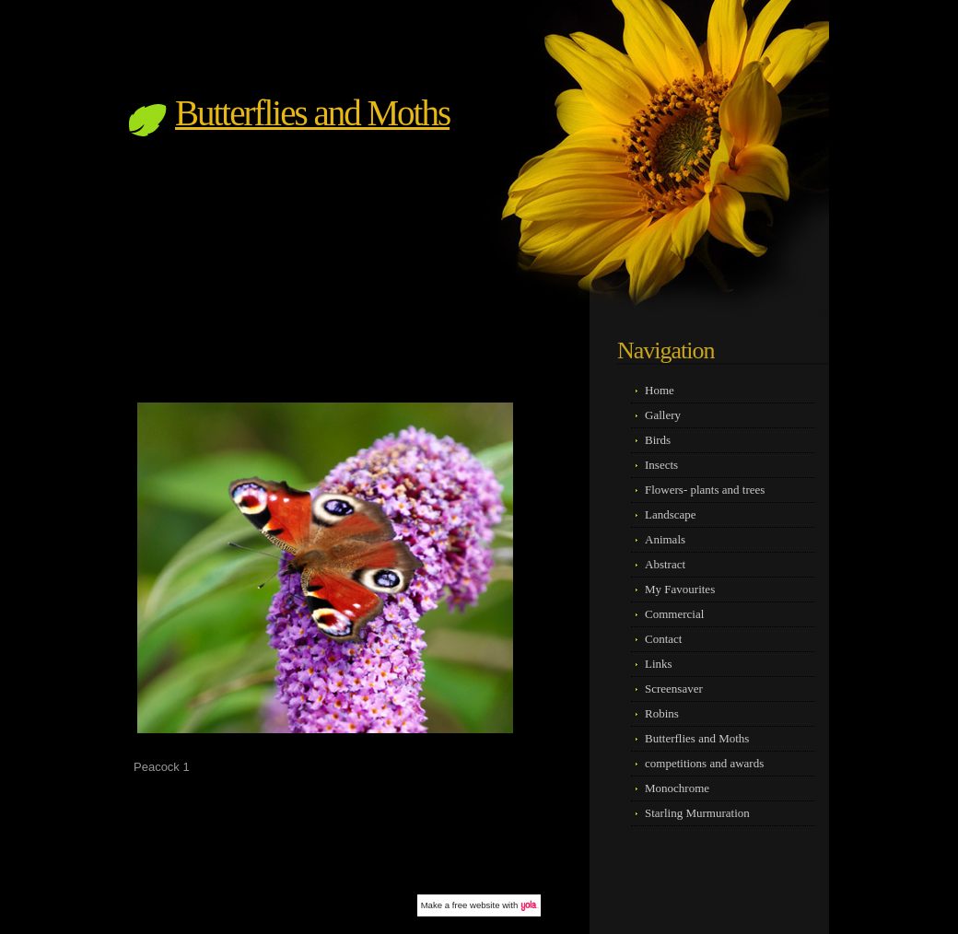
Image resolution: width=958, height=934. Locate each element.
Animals (665, 539)
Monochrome (677, 788)
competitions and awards (704, 763)
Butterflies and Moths (312, 113)
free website (476, 905)
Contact (663, 639)
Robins (662, 713)
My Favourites (680, 589)
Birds (658, 440)
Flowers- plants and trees (705, 489)
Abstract (665, 564)
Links (658, 664)
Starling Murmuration (697, 813)
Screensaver (674, 688)
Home (659, 390)
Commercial (674, 614)
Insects (661, 465)
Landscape (670, 514)
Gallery (663, 415)
